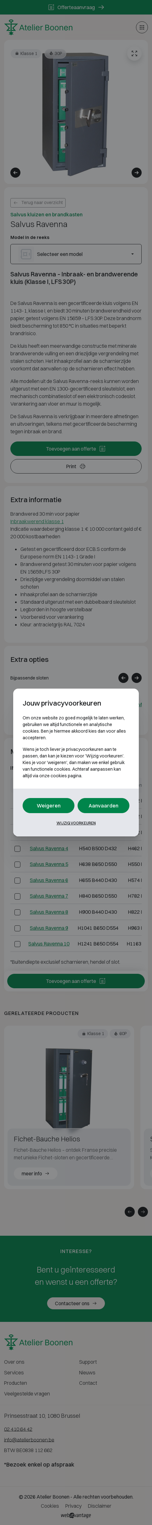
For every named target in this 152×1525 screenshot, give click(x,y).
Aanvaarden (103, 805)
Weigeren (49, 805)
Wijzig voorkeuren (76, 823)
